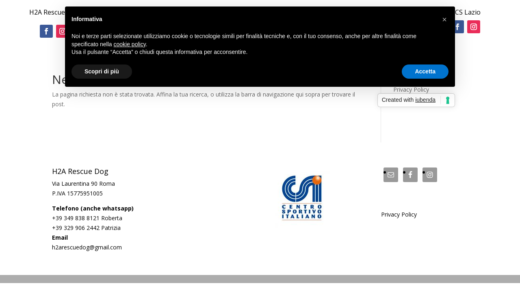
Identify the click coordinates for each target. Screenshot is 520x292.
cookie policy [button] (130, 44)
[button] (444, 19)
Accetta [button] (425, 71)
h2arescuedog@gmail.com (87, 247)
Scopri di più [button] (101, 71)
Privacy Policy (399, 214)
